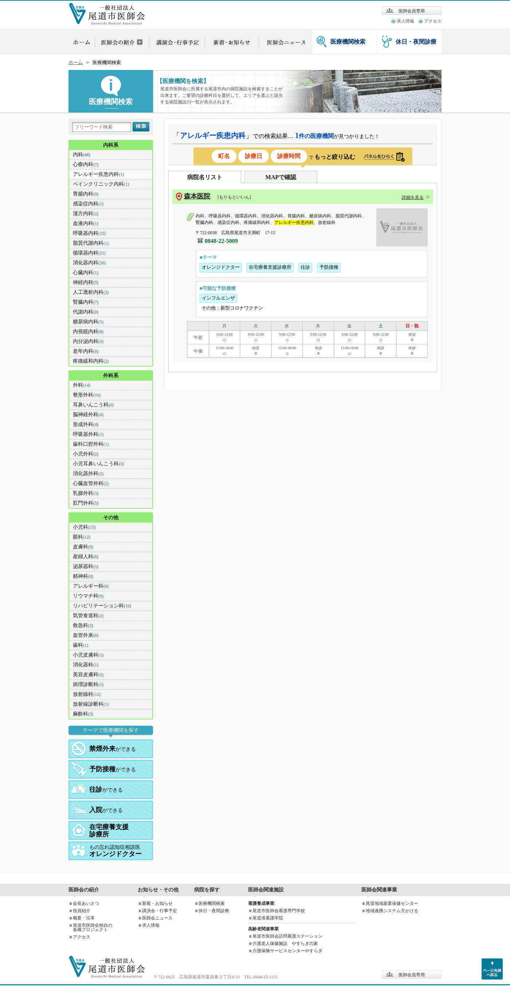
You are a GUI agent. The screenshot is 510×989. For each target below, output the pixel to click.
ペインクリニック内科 (101, 184)
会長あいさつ (86, 903)
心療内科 (85, 164)
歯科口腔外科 (91, 444)
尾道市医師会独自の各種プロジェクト (92, 927)
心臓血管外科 (91, 483)
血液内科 (85, 223)
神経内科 (85, 282)
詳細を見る (413, 197)
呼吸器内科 (89, 233)
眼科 (81, 537)
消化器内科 (89, 262)
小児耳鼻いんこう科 (98, 463)
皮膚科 (83, 546)
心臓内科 (85, 272)
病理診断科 (88, 684)
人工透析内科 (91, 292)
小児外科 (85, 454)
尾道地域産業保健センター (392, 903)
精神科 (83, 576)
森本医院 (197, 196)
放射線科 (87, 694)
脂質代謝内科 (91, 243)
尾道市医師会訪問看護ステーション (287, 936)
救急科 (83, 625)
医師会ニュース (157, 918)
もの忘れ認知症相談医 (115, 851)
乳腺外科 (85, 493)
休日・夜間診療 (416, 42)
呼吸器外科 (88, 434)
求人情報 (405, 21)
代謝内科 (85, 312)
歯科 (80, 645)
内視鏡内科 (88, 331)
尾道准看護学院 (267, 918)
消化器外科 (88, 473)
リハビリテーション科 (102, 605)
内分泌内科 (88, 341)
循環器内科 (89, 253)
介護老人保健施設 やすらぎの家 (285, 943)
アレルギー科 (91, 586)
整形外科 (87, 395)
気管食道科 (88, 615)
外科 (81, 385)
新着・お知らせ (157, 903)
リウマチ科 (88, 596)
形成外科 (85, 424)
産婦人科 (85, 556)
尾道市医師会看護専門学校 (278, 911)
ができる (112, 748)
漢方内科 (85, 213)
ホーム (75, 62)
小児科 (84, 527)
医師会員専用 (412, 10)
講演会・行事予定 (159, 911)
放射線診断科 (91, 704)
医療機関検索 (347, 42)
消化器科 (85, 664)
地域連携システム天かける (392, 911)
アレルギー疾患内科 (98, 174)
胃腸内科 (85, 194)
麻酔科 (83, 714)
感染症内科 (88, 203)
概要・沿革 (84, 918)
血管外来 (85, 635)
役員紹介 (81, 911)
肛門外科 (85, 503)
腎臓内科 (85, 302)
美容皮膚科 (88, 674)
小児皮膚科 (88, 655)
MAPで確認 (281, 177)
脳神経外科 (88, 414)
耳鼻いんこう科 (93, 404)
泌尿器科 (85, 566)
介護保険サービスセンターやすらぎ (287, 951)
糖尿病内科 (88, 321)
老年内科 (85, 351)
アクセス (433, 21)
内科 (81, 154)
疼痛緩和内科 (91, 361)
